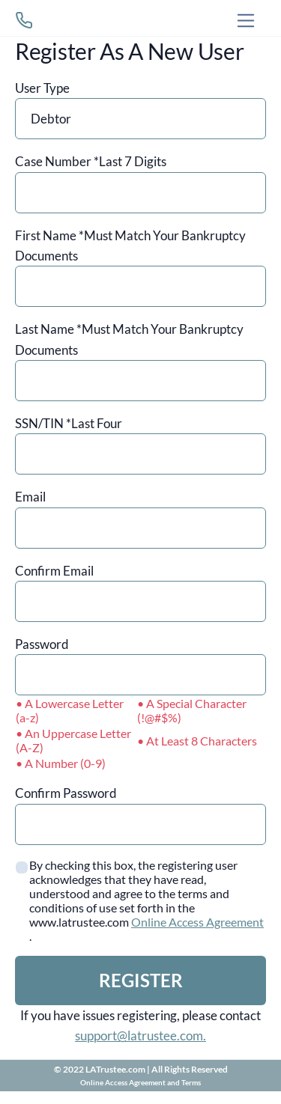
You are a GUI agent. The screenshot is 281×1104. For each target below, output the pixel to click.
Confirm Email (54, 571)
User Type (42, 88)
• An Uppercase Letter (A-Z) (73, 740)
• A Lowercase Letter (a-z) (70, 710)
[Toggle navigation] (246, 20)
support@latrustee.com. (140, 1035)
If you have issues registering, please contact (140, 1025)
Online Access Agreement (197, 922)
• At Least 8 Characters (197, 741)
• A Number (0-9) (61, 763)
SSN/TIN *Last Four (68, 423)
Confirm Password (66, 793)
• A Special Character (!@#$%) (192, 710)
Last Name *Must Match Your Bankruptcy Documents (129, 339)
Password (42, 644)
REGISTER (141, 980)
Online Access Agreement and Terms (140, 1082)
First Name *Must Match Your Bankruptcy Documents (130, 245)
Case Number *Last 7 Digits (90, 161)
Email (30, 496)
